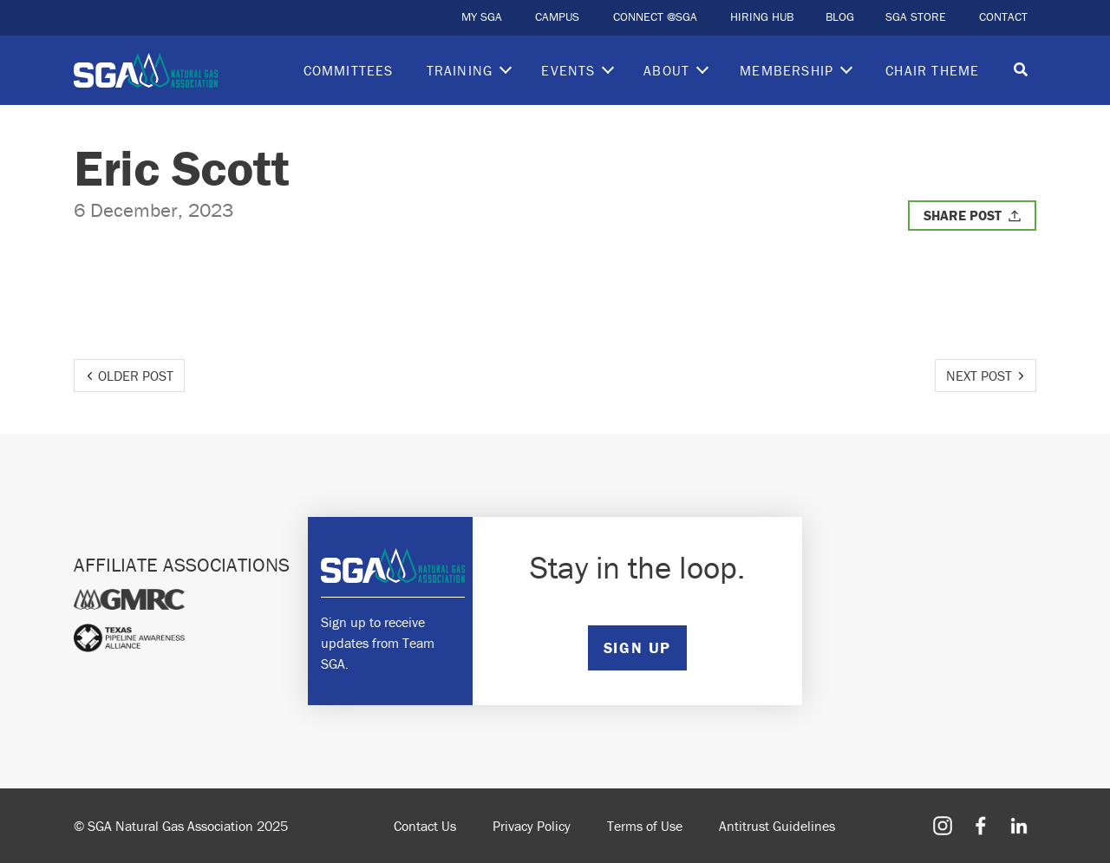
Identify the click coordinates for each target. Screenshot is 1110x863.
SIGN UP (637, 647)
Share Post (963, 215)
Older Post (135, 375)
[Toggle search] (1020, 70)
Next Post (979, 375)
